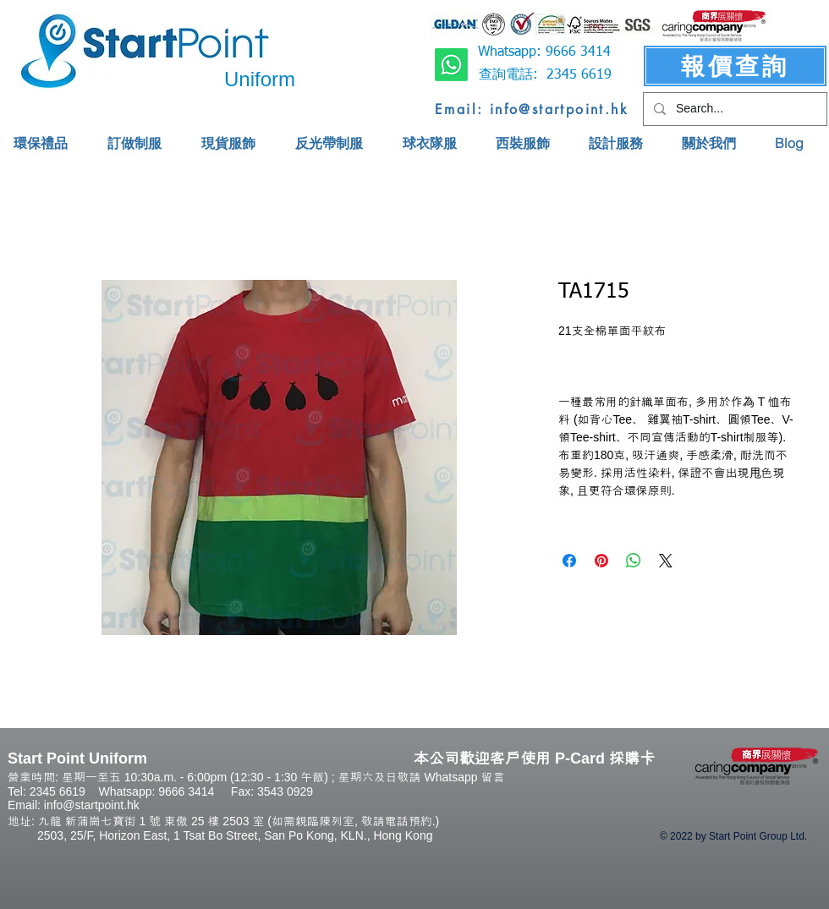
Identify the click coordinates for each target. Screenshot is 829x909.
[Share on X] (666, 560)
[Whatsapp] (451, 64)
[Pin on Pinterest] (601, 560)
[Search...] (733, 109)
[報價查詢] (735, 66)
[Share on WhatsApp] (633, 560)
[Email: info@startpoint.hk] (531, 109)
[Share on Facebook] (569, 560)
